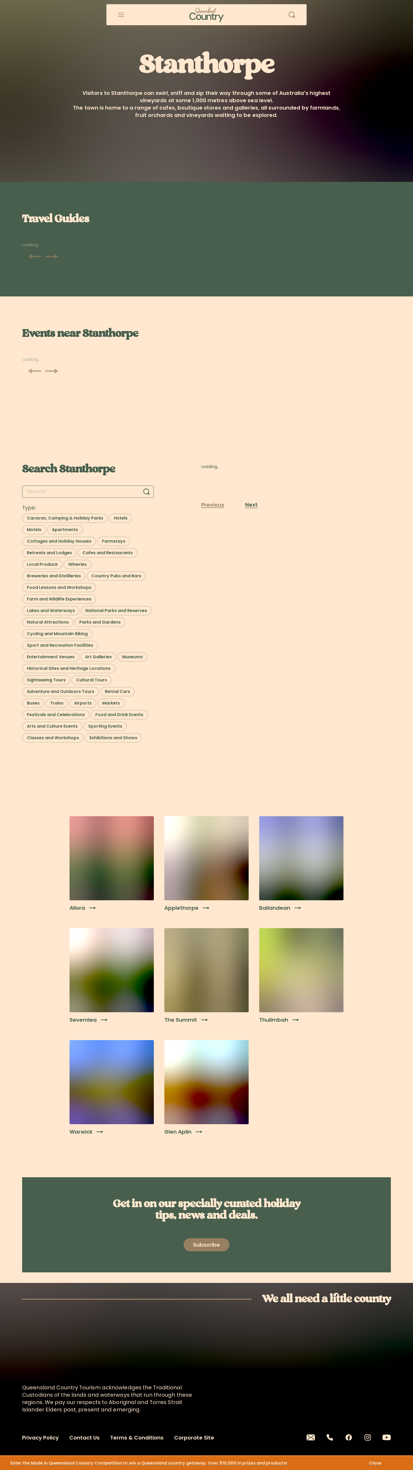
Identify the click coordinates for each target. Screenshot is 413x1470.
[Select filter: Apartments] (65, 529)
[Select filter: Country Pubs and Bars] (116, 576)
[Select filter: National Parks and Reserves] (116, 610)
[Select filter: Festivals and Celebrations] (56, 714)
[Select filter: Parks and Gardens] (100, 622)
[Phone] (330, 1437)
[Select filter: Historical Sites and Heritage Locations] (68, 668)
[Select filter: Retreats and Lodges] (49, 553)
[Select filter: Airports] (82, 703)
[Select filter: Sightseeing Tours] (46, 680)
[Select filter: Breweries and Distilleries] (54, 576)
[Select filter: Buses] (33, 703)
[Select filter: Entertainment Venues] (50, 657)
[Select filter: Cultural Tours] (91, 680)
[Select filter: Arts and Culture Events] (52, 726)
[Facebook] (349, 1437)
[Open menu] (121, 14)
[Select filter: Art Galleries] (98, 657)
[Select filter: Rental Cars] (117, 691)
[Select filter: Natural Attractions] (47, 622)
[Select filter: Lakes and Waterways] (51, 610)
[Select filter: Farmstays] (113, 541)
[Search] (146, 492)
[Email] (311, 1437)
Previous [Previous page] (212, 504)
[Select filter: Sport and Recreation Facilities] (60, 645)
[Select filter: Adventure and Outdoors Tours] (60, 691)
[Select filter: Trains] (56, 703)
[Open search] (291, 14)
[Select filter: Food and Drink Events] (119, 714)
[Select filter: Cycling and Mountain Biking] (57, 634)
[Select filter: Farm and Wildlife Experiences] (59, 599)
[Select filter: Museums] (132, 657)
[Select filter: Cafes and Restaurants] (107, 553)
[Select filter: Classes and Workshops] (53, 738)
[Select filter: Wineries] (77, 564)
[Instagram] (367, 1437)
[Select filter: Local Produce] (42, 564)
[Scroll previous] (34, 256)
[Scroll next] (51, 256)
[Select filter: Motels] (34, 529)
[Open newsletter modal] (206, 1244)
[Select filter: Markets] (111, 703)
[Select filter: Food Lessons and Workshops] (59, 587)
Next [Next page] (251, 504)
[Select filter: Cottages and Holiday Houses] (59, 541)
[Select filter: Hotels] (120, 518)
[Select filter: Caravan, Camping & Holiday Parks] (65, 518)
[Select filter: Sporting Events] (105, 726)
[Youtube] (386, 1437)
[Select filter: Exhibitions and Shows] (113, 738)
